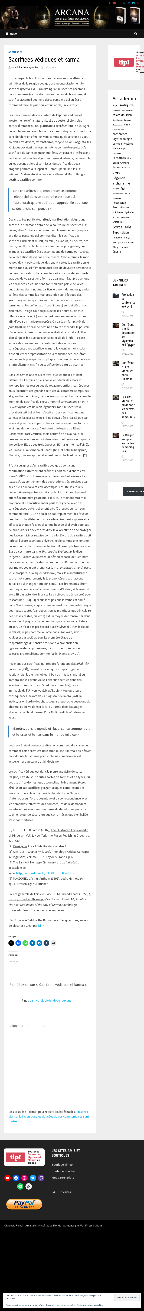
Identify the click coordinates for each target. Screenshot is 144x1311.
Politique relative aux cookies (90, 1305)
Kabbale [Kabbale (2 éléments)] (126, 167)
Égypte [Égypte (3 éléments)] (117, 251)
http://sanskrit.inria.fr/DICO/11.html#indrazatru (47, 873)
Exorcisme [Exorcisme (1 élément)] (117, 153)
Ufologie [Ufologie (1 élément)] (127, 238)
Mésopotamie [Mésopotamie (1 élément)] (118, 193)
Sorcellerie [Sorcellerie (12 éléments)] (122, 226)
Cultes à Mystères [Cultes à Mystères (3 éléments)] (123, 143)
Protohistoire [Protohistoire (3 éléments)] (121, 207)
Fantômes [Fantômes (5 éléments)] (119, 158)
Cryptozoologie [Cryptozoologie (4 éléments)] (122, 139)
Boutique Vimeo (62, 1165)
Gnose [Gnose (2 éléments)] (130, 158)
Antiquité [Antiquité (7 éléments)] (126, 105)
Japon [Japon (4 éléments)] (116, 167)
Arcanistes (15, 52)
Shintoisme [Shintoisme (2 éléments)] (118, 221)
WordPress (86, 1225)
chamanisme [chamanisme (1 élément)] (118, 125)
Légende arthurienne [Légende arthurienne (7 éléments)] (121, 180)
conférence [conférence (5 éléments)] (120, 134)
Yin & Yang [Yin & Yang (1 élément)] (125, 247)
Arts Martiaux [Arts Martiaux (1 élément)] (127, 110)
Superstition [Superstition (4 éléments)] (121, 232)
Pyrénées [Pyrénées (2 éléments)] (129, 212)
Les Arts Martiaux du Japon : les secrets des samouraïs (128, 407)
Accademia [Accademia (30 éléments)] (124, 98)
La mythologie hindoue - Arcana (50, 1000)
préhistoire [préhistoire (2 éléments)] (118, 212)
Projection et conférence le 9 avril (128, 301)
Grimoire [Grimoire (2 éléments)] (124, 162)
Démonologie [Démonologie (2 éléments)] (119, 148)
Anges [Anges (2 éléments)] (115, 105)
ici (39, 926)
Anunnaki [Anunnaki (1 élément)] (116, 110)
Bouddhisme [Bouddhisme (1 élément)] (118, 120)
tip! (124, 62)
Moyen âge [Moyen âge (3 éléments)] (119, 188)
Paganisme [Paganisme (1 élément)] (117, 198)
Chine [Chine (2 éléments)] (127, 124)
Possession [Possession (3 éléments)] (119, 202)
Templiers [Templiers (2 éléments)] (117, 237)
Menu (11, 33)
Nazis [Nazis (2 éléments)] (127, 193)
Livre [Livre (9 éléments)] (116, 172)
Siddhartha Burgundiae (26, 67)
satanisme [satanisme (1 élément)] (125, 217)
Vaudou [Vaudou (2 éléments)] (130, 242)
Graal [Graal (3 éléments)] (116, 162)
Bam (99, 1225)
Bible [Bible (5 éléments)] (129, 115)
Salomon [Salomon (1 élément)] (116, 217)
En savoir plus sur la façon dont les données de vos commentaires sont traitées (48, 1116)
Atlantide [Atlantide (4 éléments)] (119, 115)
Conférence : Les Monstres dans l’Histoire (128, 371)
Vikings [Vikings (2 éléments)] (116, 247)
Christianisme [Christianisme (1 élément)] (118, 129)
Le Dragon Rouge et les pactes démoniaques (128, 443)
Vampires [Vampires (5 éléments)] (119, 242)
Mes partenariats (63, 1178)
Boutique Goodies (63, 1171)
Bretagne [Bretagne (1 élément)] (127, 120)
